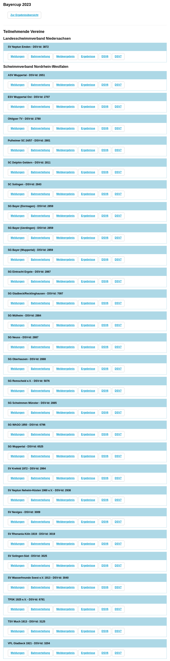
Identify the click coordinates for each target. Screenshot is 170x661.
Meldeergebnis (65, 56)
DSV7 (118, 56)
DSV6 (105, 56)
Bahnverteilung (40, 56)
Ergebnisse (88, 56)
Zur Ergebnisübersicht (24, 15)
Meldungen (17, 56)
